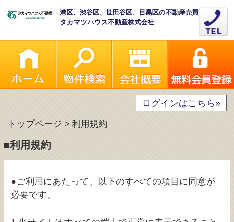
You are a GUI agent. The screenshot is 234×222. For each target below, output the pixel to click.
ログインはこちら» (181, 103)
